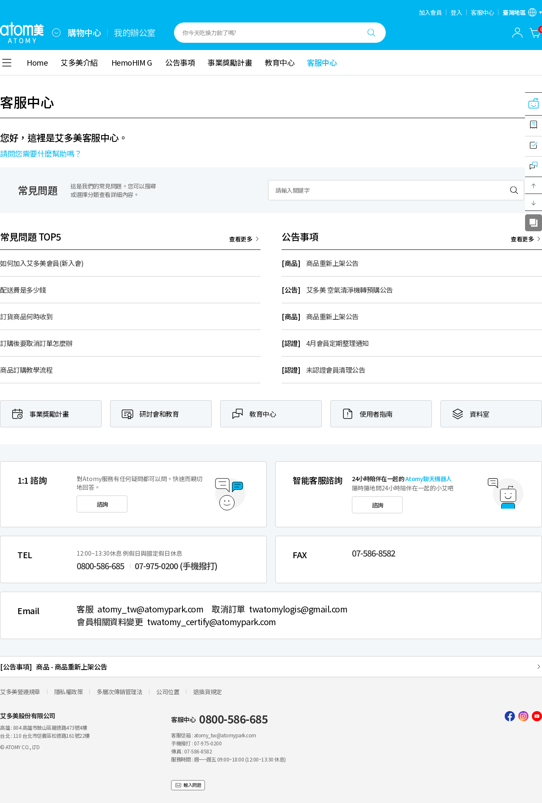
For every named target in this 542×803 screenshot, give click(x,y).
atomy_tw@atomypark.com (150, 609)
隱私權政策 (68, 691)
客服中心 (482, 12)
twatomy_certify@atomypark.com (211, 621)
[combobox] (56, 32)
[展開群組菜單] (56, 32)
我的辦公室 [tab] (134, 33)
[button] (533, 185)
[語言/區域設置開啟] (522, 12)
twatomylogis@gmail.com (298, 609)
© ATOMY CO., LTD (19, 746)
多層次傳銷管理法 (119, 691)
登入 (456, 12)
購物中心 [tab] (84, 33)
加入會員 (430, 12)
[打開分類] (7, 62)
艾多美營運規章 (20, 691)
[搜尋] (371, 32)
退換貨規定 (207, 691)
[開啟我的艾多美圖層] (517, 32)
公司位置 (167, 691)
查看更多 (240, 239)
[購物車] (535, 32)
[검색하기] (514, 190)
